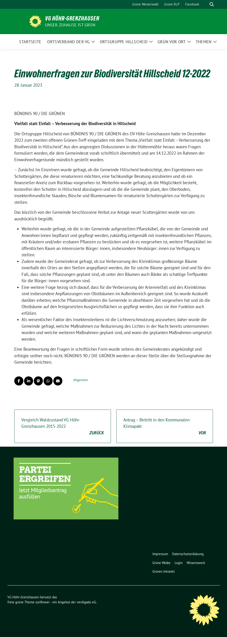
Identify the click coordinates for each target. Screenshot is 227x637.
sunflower (42, 602)
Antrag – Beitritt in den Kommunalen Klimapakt (164, 426)
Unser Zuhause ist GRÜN (70, 25)
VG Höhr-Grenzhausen (72, 18)
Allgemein (80, 380)
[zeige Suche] (211, 4)
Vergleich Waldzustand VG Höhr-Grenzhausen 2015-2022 (62, 426)
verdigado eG (86, 602)
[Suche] (205, 4)
